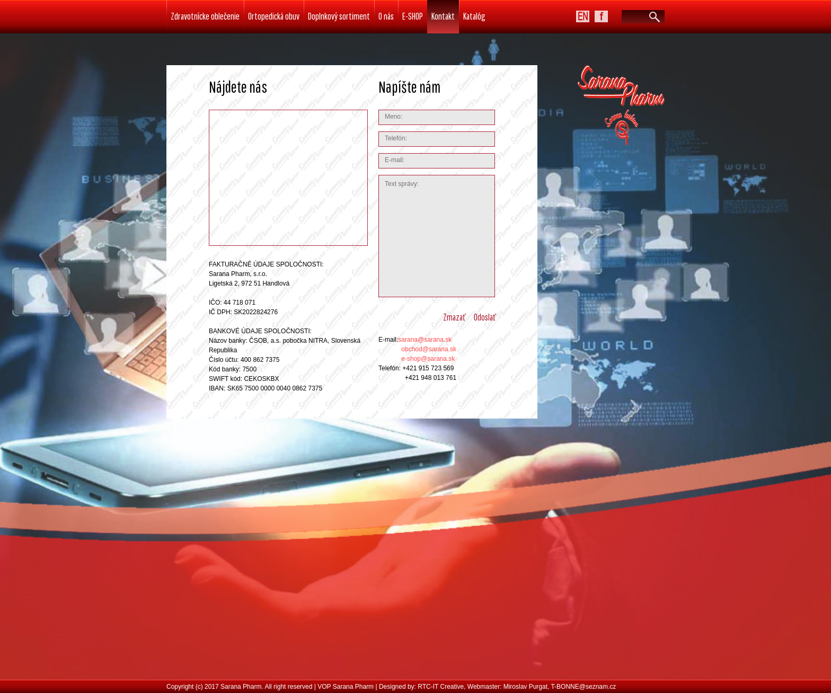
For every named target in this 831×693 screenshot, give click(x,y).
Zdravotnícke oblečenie (205, 16)
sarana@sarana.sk (425, 339)
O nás (386, 16)
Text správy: (436, 236)
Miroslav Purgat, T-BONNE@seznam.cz (559, 686)
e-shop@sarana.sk (428, 358)
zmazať (454, 317)
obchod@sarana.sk (428, 349)
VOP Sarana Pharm (345, 686)
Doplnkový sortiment (339, 16)
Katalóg (474, 16)
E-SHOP (412, 16)
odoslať (484, 317)
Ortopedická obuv (273, 16)
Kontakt (443, 16)
